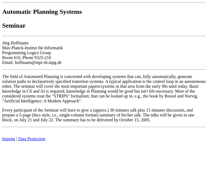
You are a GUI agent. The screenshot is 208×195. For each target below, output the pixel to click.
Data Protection (31, 138)
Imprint (8, 138)
